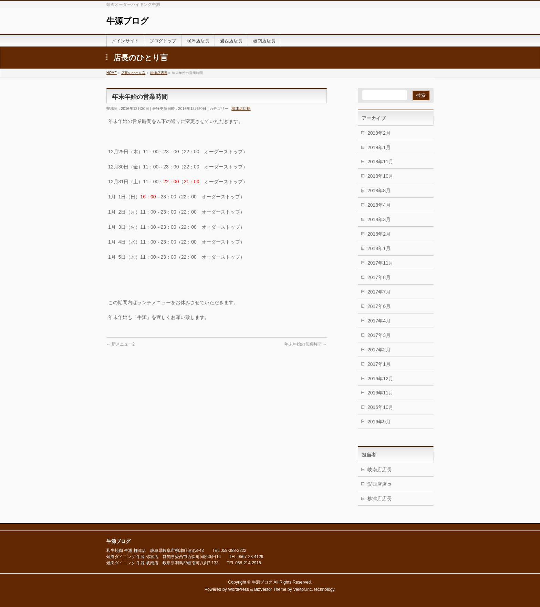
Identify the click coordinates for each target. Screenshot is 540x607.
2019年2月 (379, 133)
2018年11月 (380, 161)
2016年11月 (380, 392)
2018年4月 (379, 205)
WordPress (238, 589)
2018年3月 (379, 219)
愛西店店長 (379, 484)
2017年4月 (379, 320)
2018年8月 (379, 190)
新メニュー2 (120, 344)
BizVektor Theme (270, 589)
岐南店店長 (379, 469)
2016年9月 (379, 421)
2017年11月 (380, 263)
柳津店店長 (240, 108)
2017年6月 (379, 306)
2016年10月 (380, 407)
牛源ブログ (127, 21)
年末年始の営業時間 (305, 344)
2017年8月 (379, 277)
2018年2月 (379, 234)
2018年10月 (380, 176)
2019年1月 (379, 147)
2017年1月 (379, 364)
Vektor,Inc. (303, 589)
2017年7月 (379, 292)
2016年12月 (380, 378)
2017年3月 (379, 335)
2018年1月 (379, 248)
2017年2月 (379, 349)
